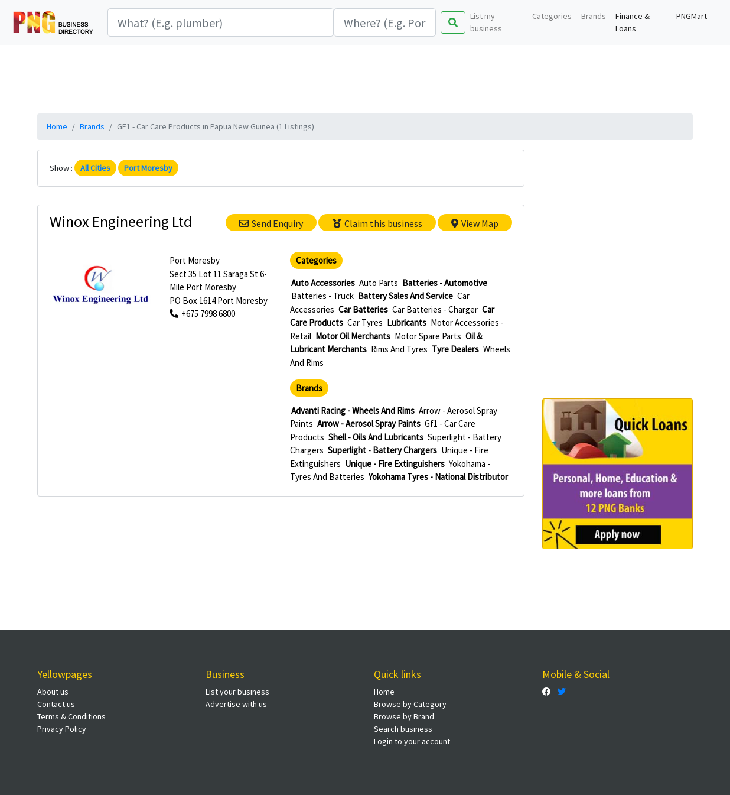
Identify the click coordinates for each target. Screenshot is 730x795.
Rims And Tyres (399, 349)
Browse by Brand (404, 716)
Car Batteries (363, 309)
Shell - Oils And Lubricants (375, 437)
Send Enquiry (271, 223)
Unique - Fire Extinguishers (395, 463)
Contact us (56, 704)
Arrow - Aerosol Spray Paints (369, 423)
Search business (403, 728)
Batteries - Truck (322, 295)
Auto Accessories (323, 282)
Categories (552, 16)
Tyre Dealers (455, 349)
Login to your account (412, 741)
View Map (474, 223)
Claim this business (377, 223)
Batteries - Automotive (444, 282)
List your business (237, 691)
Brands (593, 16)
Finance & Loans (632, 22)
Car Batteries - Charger (435, 309)
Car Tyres (365, 322)
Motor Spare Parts (428, 336)
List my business (486, 22)
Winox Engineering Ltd (121, 221)
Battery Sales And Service (405, 295)
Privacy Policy (61, 728)
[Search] (220, 22)
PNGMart (691, 16)
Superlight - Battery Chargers (382, 450)
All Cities (95, 168)
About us (53, 691)
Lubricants (406, 322)
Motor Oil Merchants (352, 336)
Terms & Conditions (71, 716)
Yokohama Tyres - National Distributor (438, 476)
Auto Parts (378, 282)
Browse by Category (410, 704)
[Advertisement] (365, 77)
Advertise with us (236, 704)
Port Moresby (148, 168)
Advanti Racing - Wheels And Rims (353, 410)
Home (57, 126)
